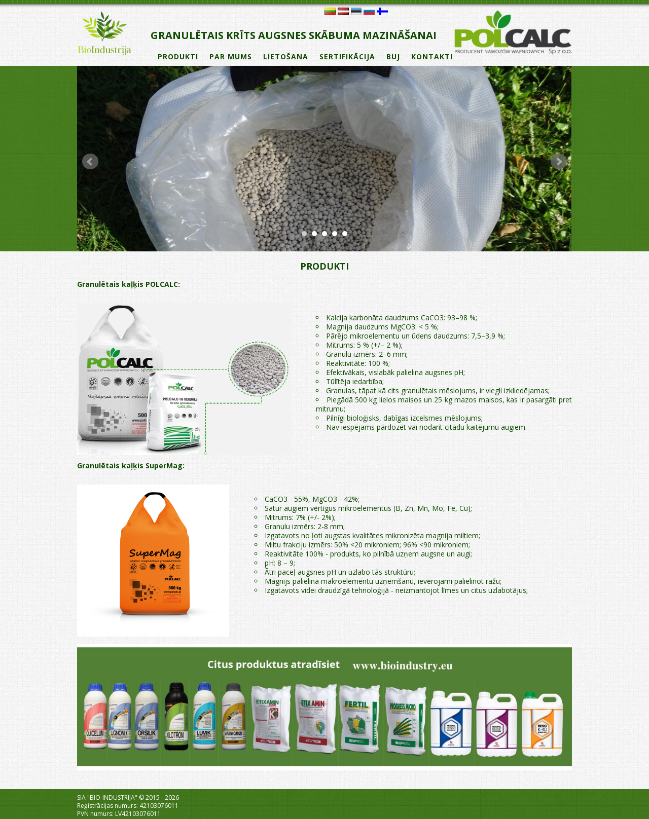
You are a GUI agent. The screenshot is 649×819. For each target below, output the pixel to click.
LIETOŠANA (285, 56)
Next (559, 162)
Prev (90, 162)
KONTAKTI (432, 56)
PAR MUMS (230, 56)
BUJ (393, 56)
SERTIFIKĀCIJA (347, 56)
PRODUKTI (178, 56)
